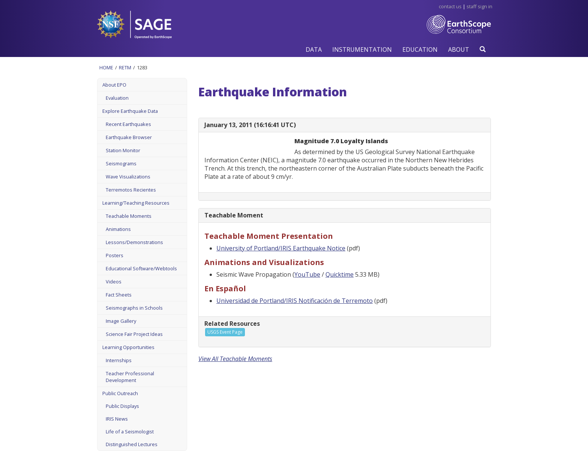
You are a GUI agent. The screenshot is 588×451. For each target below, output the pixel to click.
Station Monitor (123, 150)
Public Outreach (120, 393)
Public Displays (122, 406)
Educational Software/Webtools (141, 268)
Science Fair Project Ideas (134, 334)
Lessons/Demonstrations (134, 242)
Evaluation (117, 97)
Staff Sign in (479, 6)
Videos (114, 281)
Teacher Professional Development (130, 377)
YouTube (307, 274)
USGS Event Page (225, 332)
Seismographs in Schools (134, 307)
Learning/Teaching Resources (136, 202)
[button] (313, 49)
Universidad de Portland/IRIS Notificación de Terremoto (294, 301)
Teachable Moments (129, 216)
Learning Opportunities (128, 347)
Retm (125, 67)
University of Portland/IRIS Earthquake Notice (280, 248)
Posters (114, 255)
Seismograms (121, 163)
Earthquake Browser (129, 137)
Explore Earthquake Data (130, 111)
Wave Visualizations (128, 176)
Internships (119, 360)
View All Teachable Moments (235, 359)
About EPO (114, 84)
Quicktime (340, 274)
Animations (118, 229)
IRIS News (117, 418)
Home (106, 67)
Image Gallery (121, 321)
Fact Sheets (119, 294)
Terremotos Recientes (131, 189)
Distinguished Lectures (132, 444)
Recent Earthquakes (128, 124)
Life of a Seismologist (130, 431)
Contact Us (450, 6)
